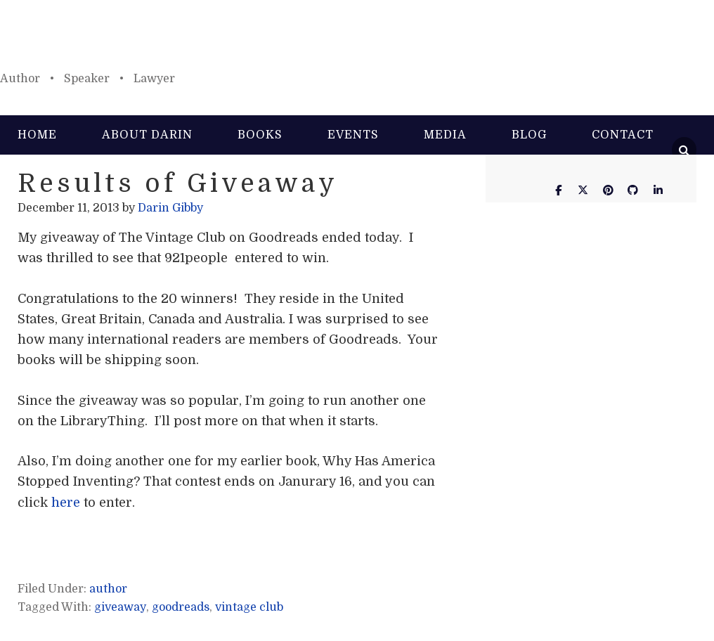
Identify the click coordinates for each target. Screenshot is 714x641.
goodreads (180, 607)
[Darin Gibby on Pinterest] (607, 190)
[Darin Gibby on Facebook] (558, 190)
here (65, 503)
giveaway (120, 607)
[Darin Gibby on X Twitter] (583, 190)
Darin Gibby (357, 42)
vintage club (249, 607)
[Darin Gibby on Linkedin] (657, 190)
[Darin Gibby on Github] (633, 190)
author (108, 589)
